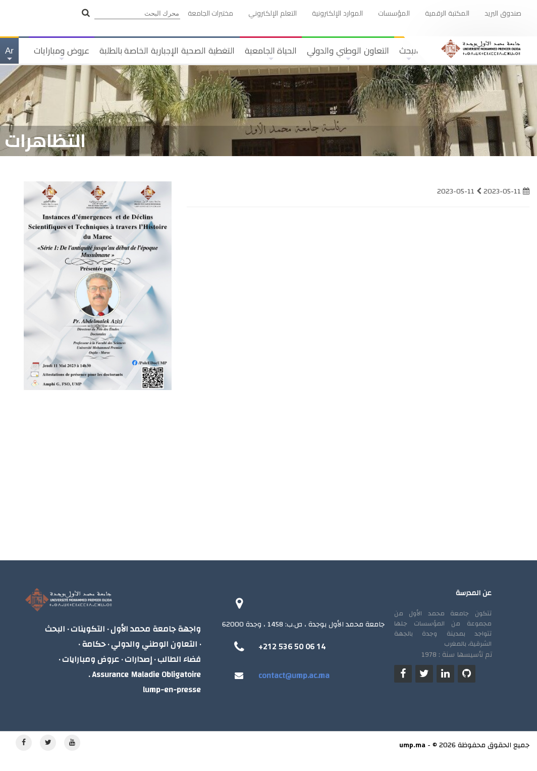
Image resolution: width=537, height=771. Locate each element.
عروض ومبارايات (61, 55)
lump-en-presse (172, 690)
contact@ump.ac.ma (294, 675)
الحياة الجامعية (271, 55)
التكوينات (88, 629)
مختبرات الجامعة (211, 13)
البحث (55, 629)
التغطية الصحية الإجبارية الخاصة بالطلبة (167, 51)
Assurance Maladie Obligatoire (146, 674)
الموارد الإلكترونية (337, 13)
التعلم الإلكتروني (272, 13)
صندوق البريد (503, 13)
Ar (9, 55)
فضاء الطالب (179, 659)
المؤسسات (394, 13)
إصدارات (138, 659)
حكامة (93, 644)
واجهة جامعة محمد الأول (156, 629)
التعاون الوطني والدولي (348, 55)
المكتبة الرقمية (447, 13)
